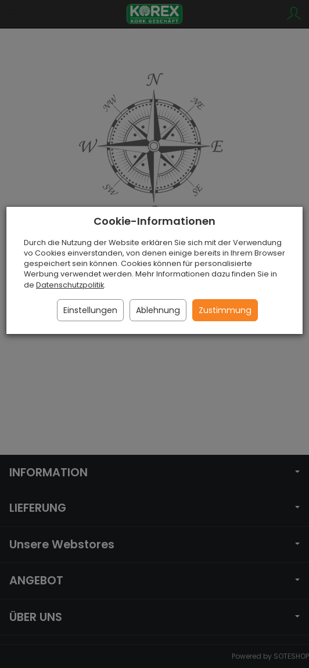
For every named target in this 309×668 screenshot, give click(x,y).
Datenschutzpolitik (70, 285)
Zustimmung (225, 310)
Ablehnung (158, 310)
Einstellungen (90, 310)
